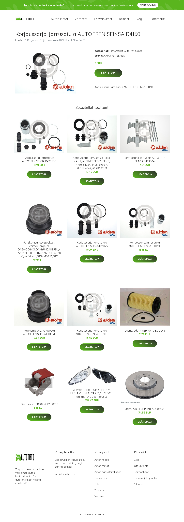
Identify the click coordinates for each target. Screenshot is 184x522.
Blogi (139, 20)
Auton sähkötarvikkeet (107, 473)
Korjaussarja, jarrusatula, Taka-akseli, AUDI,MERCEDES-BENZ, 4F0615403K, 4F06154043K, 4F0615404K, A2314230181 (92, 165)
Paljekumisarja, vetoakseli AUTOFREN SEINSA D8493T (39, 334)
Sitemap (138, 486)
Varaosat (81, 20)
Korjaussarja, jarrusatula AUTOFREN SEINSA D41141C (145, 246)
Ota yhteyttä (141, 467)
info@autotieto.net (65, 475)
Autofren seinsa (133, 52)
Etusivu (19, 41)
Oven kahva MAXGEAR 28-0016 (39, 405)
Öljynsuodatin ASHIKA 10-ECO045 (144, 332)
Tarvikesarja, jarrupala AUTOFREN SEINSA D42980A (144, 161)
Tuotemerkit (157, 20)
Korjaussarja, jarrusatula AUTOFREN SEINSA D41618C (92, 334)
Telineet (124, 20)
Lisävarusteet (103, 20)
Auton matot (59, 20)
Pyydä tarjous (148, 5)
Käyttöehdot (141, 473)
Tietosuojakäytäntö (145, 479)
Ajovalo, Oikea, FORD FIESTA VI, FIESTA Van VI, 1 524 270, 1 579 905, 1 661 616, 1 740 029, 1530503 (92, 395)
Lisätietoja (108, 74)
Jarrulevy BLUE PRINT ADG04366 (144, 410)
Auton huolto (101, 461)
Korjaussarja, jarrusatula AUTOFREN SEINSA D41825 (92, 246)
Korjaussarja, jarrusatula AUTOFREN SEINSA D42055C (39, 161)
